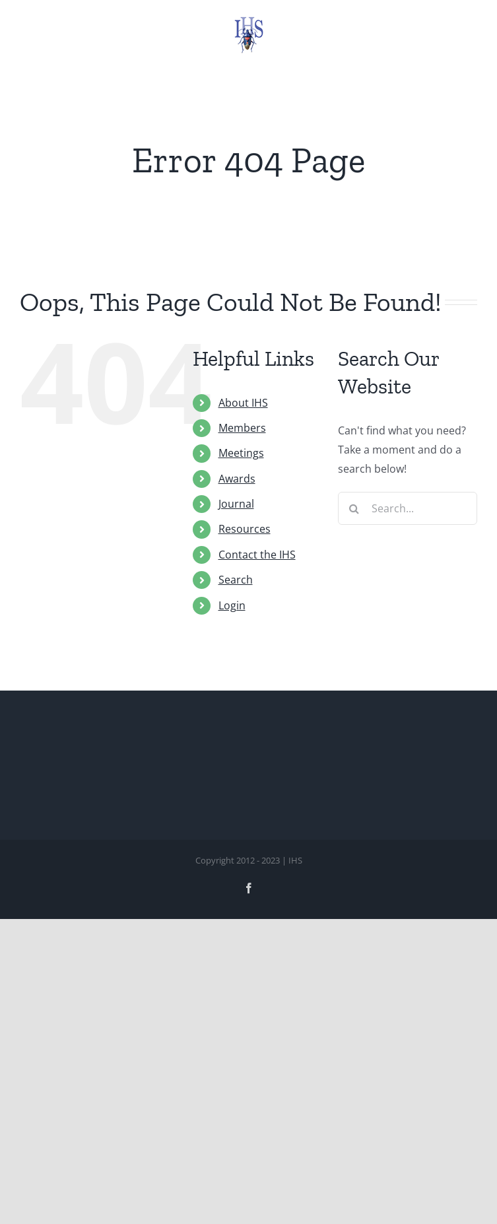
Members (242, 428)
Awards (236, 478)
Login (232, 605)
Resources (244, 529)
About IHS (243, 402)
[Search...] (407, 508)
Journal (236, 503)
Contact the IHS (257, 554)
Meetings (241, 453)
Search (235, 579)
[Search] (354, 508)
